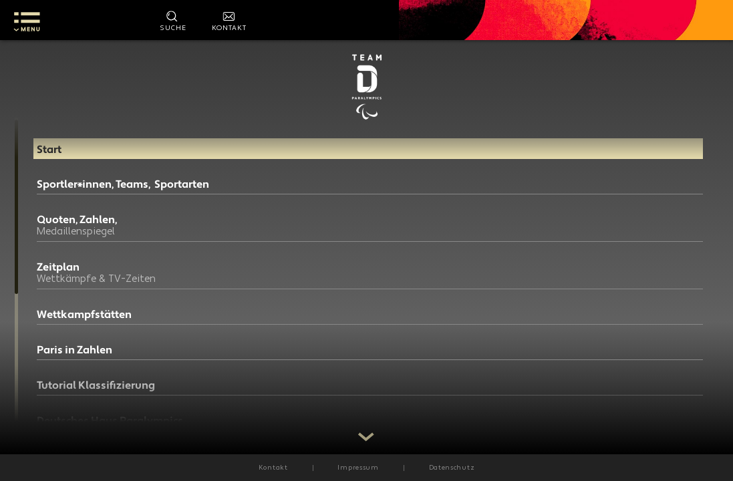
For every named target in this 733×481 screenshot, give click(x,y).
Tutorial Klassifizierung (96, 393)
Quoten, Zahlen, (103, 233)
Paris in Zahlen (74, 358)
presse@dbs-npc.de (281, 280)
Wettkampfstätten (84, 322)
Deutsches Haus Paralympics (77, 434)
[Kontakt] (229, 20)
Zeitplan (103, 281)
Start (49, 146)
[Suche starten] (173, 20)
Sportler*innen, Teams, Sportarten (94, 186)
